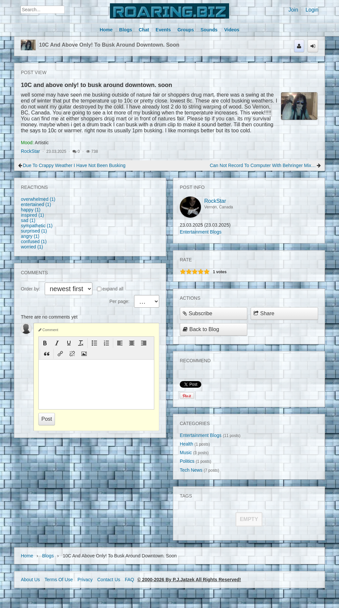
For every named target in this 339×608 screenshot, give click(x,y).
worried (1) (32, 246)
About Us (30, 579)
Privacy (85, 579)
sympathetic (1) (37, 225)
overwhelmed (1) (38, 199)
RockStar (30, 151)
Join (293, 10)
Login (312, 10)
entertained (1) (36, 204)
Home (27, 555)
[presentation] (45, 343)
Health (186, 444)
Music (186, 452)
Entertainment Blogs (200, 232)
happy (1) (30, 209)
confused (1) (34, 241)
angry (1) (30, 236)
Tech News (191, 470)
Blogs (48, 555)
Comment (48, 330)
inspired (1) (32, 215)
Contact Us (108, 579)
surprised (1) (34, 231)
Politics (187, 461)
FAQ (129, 579)
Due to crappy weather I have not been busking (74, 165)
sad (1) (28, 220)
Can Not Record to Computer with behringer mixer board (263, 165)
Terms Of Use (58, 579)
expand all (112, 288)
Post (46, 419)
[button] (45, 343)
